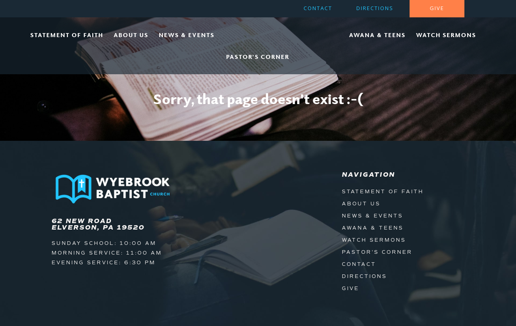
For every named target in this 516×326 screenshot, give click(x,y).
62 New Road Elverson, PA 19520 (98, 224)
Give (437, 9)
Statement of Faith (66, 34)
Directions (374, 9)
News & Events (186, 34)
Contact (318, 9)
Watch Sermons (446, 34)
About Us (131, 34)
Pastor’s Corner (257, 56)
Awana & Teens (377, 34)
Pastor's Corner (377, 252)
